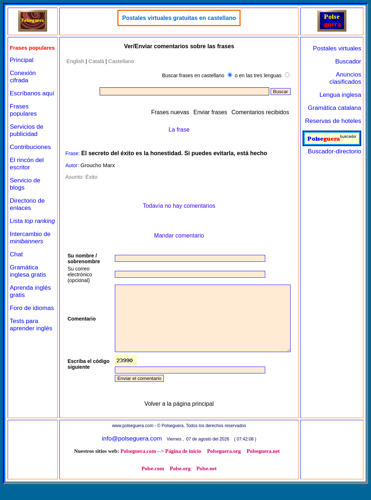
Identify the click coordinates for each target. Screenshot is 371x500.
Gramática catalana (337, 107)
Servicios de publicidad (26, 144)
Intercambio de (30, 258)
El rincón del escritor (27, 177)
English (70, 61)
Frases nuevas (173, 112)
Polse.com (282, 464)
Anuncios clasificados (348, 78)
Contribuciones (30, 160)
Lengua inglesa (343, 94)
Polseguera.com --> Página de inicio (145, 464)
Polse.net (191, 481)
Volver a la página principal (178, 417)
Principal (21, 66)
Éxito (86, 177)
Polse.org (165, 481)
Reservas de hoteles (336, 120)
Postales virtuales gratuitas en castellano (178, 18)
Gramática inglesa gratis (28, 292)
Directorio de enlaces (27, 218)
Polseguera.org (209, 464)
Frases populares (23, 123)
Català (91, 61)
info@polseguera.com (131, 451)
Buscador (351, 61)
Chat (16, 275)
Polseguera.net (248, 464)
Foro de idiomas (20, 332)
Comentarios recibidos (263, 112)
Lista (21, 238)
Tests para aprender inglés (24, 356)
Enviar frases (213, 112)
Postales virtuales (340, 48)
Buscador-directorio (334, 148)
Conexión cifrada (23, 83)
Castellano (116, 61)
